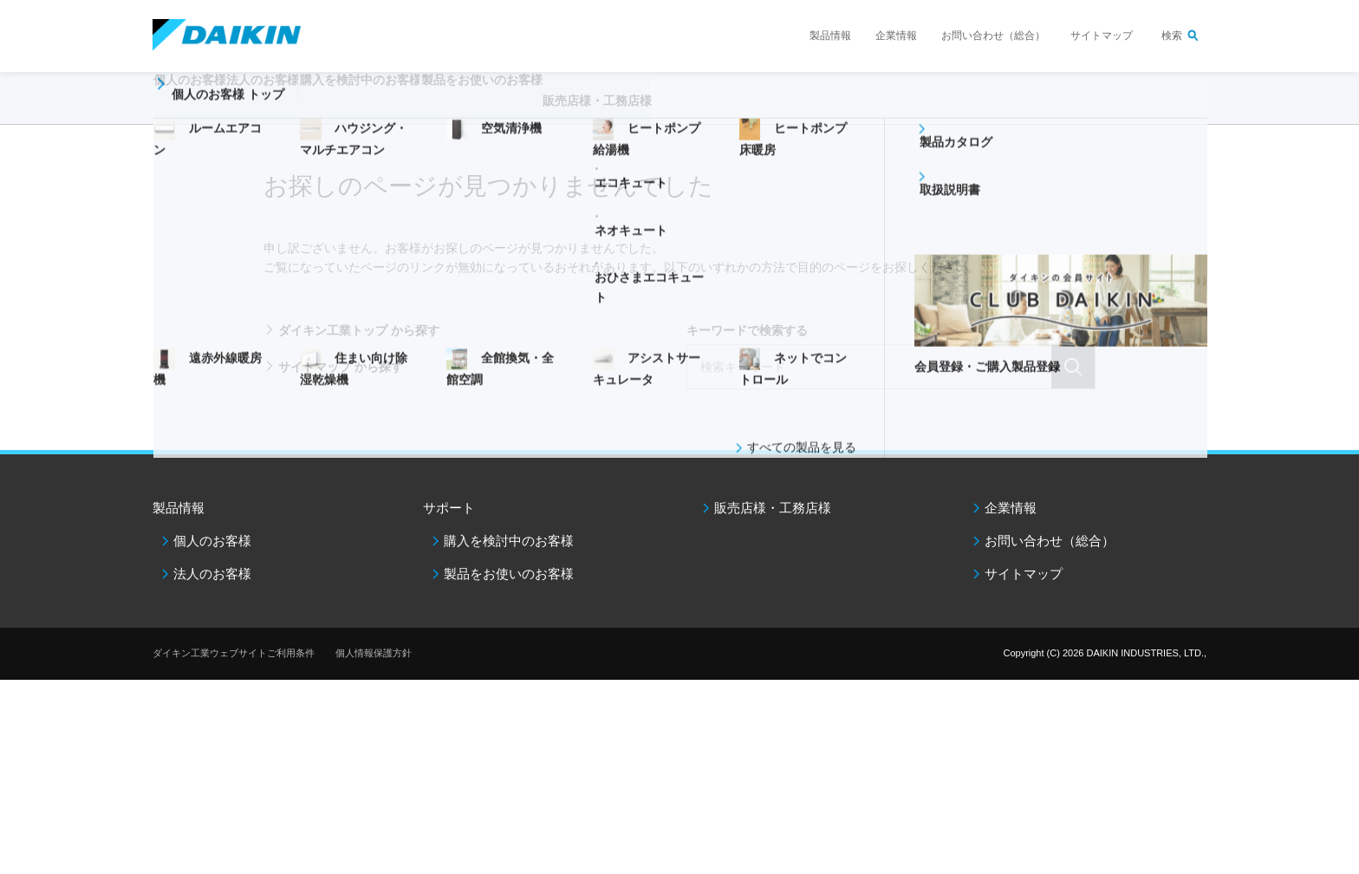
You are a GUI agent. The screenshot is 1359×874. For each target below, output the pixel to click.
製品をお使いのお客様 (509, 573)
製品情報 (830, 35)
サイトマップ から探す (340, 367)
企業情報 (896, 35)
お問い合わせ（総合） (993, 35)
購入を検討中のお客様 (509, 540)
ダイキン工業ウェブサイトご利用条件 (234, 653)
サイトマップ (1101, 35)
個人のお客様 (212, 540)
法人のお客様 (212, 573)
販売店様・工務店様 (730, 109)
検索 (1171, 35)
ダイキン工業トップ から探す (358, 330)
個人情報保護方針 (373, 653)
